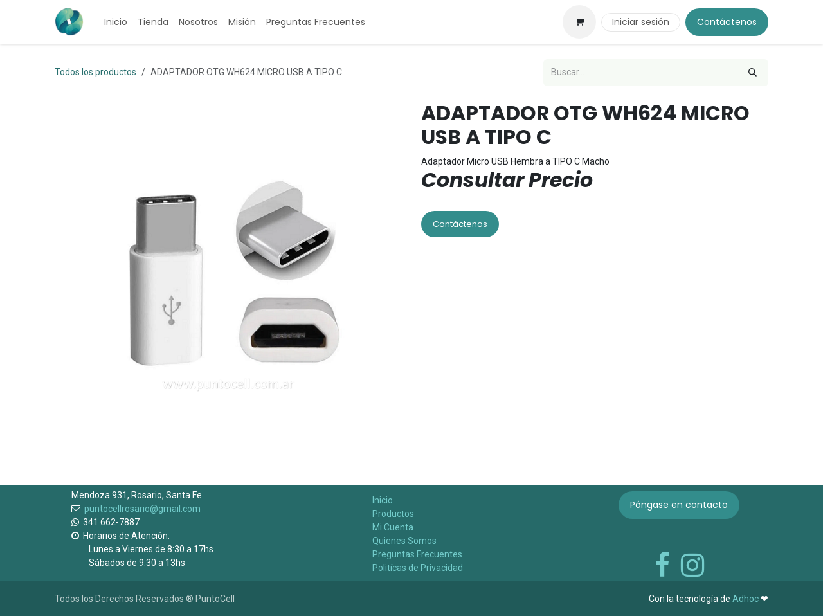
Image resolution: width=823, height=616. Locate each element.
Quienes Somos (404, 541)
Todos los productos (95, 72)
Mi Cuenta (392, 527)
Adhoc (746, 598)
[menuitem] (115, 22)
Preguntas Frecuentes (417, 554)
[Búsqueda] (752, 72)
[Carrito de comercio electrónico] (579, 22)
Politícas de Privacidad (417, 568)
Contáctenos (727, 21)
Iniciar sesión (640, 21)
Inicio (382, 500)
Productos (393, 514)
